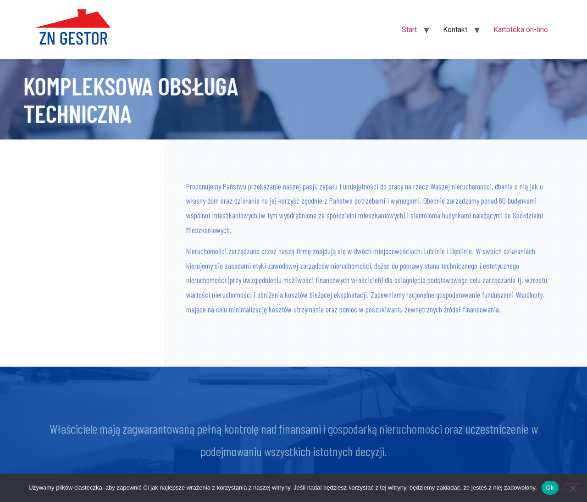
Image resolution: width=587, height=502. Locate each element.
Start (409, 29)
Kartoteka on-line (520, 29)
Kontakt (455, 29)
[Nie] (572, 487)
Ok (550, 487)
